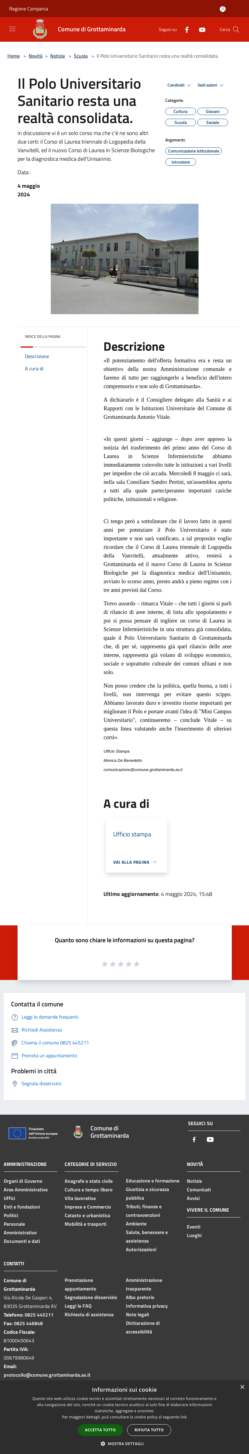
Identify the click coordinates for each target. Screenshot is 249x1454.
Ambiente (136, 1223)
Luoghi (194, 1235)
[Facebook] (184, 29)
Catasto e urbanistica (87, 1215)
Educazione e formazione (152, 1180)
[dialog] (124, 1417)
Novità (35, 56)
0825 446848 (28, 1323)
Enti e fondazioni (22, 1206)
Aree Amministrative (26, 1189)
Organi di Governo (23, 1181)
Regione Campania (28, 8)
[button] (124, 1444)
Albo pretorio (140, 1297)
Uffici (9, 1198)
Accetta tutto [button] (100, 1430)
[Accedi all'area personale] (222, 9)
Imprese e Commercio (88, 1206)
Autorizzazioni (141, 1249)
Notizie (57, 56)
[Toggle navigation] (12, 29)
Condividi (180, 85)
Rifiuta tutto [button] (149, 1430)
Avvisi (193, 1198)
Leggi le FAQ (78, 1305)
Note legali (137, 1314)
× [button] (242, 1387)
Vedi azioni (211, 85)
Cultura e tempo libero (89, 1189)
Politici (11, 1215)
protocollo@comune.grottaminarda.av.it (47, 1375)
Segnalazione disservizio (91, 1297)
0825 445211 (39, 1314)
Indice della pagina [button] (42, 336)
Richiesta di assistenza (89, 1314)
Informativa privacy (147, 1305)
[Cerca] (236, 29)
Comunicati (199, 1189)
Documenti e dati (22, 1241)
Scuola (81, 56)
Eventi (193, 1226)
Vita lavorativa (80, 1198)
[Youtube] (200, 29)
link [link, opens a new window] (183, 1417)
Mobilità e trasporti (85, 1224)
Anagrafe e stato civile (89, 1181)
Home (13, 56)
